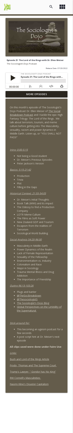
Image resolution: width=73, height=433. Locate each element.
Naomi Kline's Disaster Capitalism (29, 384)
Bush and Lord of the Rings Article (29, 359)
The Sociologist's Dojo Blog (33, 303)
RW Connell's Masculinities (25, 378)
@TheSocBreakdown (29, 295)
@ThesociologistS (27, 299)
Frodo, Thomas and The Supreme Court (33, 365)
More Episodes (36, 94)
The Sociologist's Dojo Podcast (22, 63)
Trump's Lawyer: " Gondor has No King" (33, 371)
